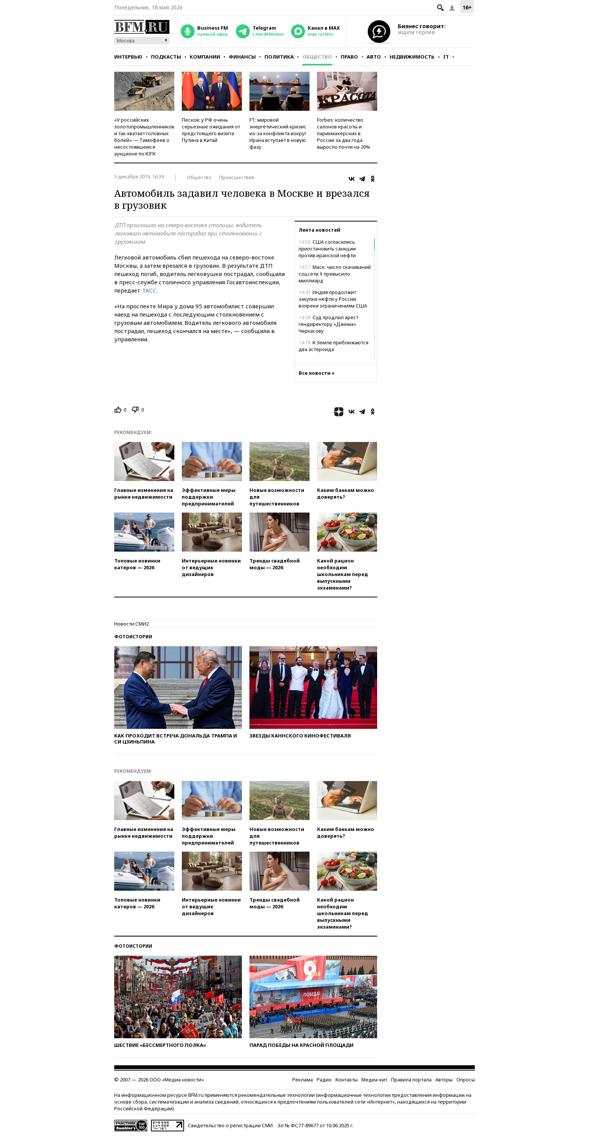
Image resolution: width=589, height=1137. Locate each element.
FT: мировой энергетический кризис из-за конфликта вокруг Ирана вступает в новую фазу (278, 133)
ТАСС (149, 290)
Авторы (444, 1079)
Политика (279, 56)
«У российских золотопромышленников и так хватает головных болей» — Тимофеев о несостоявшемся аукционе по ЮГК (144, 136)
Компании (205, 56)
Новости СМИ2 (131, 623)
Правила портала (411, 1079)
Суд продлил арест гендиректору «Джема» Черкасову (328, 324)
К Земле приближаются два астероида (334, 346)
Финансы (242, 56)
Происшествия (236, 177)
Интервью (128, 56)
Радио (324, 1079)
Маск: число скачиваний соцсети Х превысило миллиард (335, 274)
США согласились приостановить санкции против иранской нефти (327, 248)
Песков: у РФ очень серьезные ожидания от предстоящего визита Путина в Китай (211, 129)
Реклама (302, 1079)
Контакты (346, 1079)
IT (446, 56)
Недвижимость (412, 56)
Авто (374, 56)
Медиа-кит (374, 1079)
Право (349, 56)
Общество (317, 56)
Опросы (465, 1079)
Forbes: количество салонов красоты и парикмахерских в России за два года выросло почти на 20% (343, 133)
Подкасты (166, 56)
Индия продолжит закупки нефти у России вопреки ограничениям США (333, 299)
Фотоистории (133, 636)
